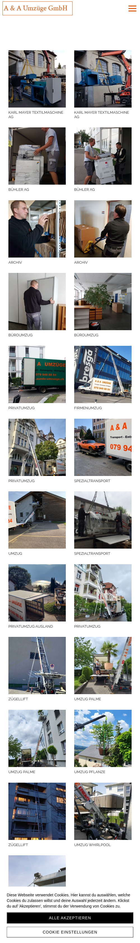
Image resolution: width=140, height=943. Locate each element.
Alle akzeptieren (70, 918)
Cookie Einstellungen (70, 932)
